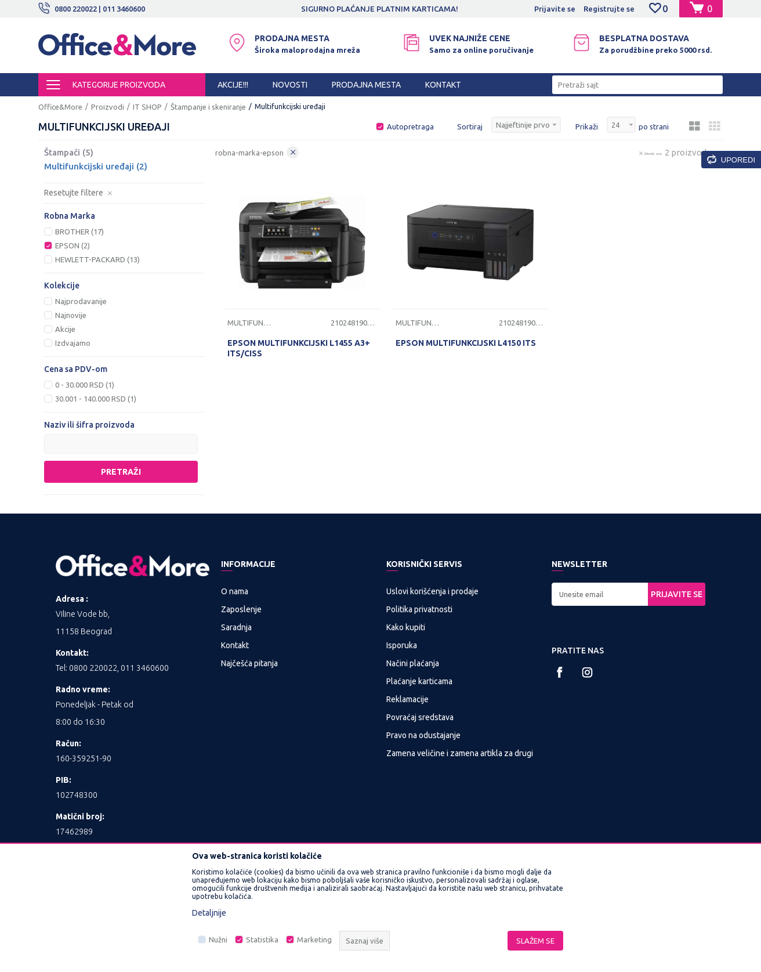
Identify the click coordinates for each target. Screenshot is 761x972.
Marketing (314, 939)
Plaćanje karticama (419, 681)
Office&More (60, 107)
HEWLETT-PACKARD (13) (97, 259)
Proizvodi (107, 107)
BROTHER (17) (79, 231)
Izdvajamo (72, 343)
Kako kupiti (405, 627)
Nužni (218, 939)
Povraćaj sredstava (420, 717)
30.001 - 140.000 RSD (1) (95, 399)
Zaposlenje (241, 609)
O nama (234, 591)
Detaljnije (209, 912)
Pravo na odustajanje (423, 735)
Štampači (68, 152)
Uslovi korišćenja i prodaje (432, 591)
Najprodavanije (81, 301)
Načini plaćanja (412, 663)
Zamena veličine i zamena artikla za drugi (459, 753)
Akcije (65, 329)
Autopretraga (410, 126)
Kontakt (235, 645)
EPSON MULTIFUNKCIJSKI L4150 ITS (466, 343)
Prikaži (586, 126)
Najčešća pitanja (249, 663)
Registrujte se (609, 9)
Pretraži (121, 471)
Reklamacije (407, 699)
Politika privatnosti (419, 609)
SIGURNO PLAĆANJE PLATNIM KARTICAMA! (430, 9)
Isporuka (401, 645)
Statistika (262, 939)
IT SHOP (147, 107)
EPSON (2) (72, 245)
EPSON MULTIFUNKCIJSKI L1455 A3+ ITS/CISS (298, 348)
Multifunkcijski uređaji (95, 166)
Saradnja (236, 627)
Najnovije (70, 315)
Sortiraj (470, 126)
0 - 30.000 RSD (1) (84, 385)
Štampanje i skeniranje (208, 107)
